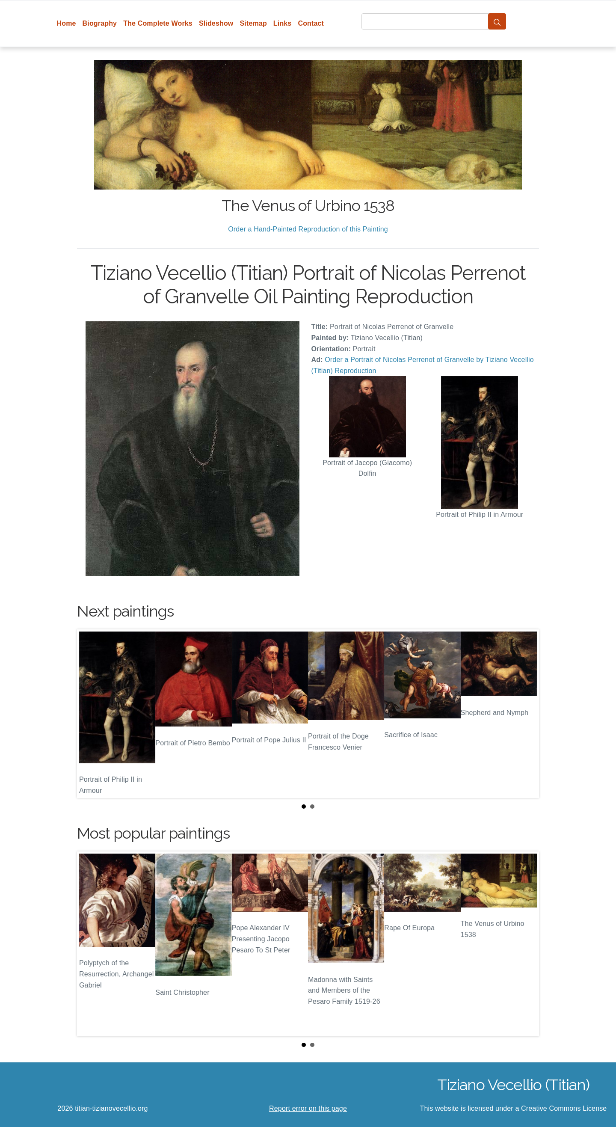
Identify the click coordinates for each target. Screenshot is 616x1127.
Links (282, 23)
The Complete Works (157, 23)
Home (66, 23)
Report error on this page (308, 1108)
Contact (311, 23)
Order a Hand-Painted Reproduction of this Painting (308, 229)
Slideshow (216, 23)
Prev (90, 714)
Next (526, 714)
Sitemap (253, 23)
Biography (100, 23)
